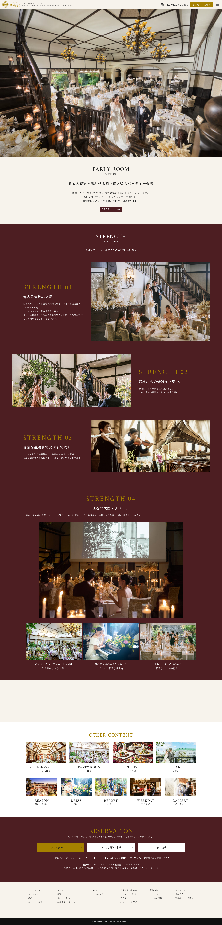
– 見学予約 (178, 894)
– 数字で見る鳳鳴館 (128, 890)
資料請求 (161, 847)
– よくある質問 (155, 898)
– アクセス (153, 894)
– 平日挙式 (124, 898)
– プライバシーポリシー (184, 890)
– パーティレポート (128, 894)
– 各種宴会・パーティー (67, 902)
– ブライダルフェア (35, 890)
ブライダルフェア (60, 847)
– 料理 (59, 894)
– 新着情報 (153, 890)
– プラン (60, 890)
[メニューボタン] (217, 4)
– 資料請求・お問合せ (183, 898)
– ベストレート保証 (128, 902)
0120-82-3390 (179, 5)
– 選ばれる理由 (63, 898)
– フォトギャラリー (98, 894)
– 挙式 (29, 898)
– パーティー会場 (34, 902)
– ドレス (93, 890)
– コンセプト (32, 894)
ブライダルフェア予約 (201, 5)
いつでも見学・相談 (111, 847)
